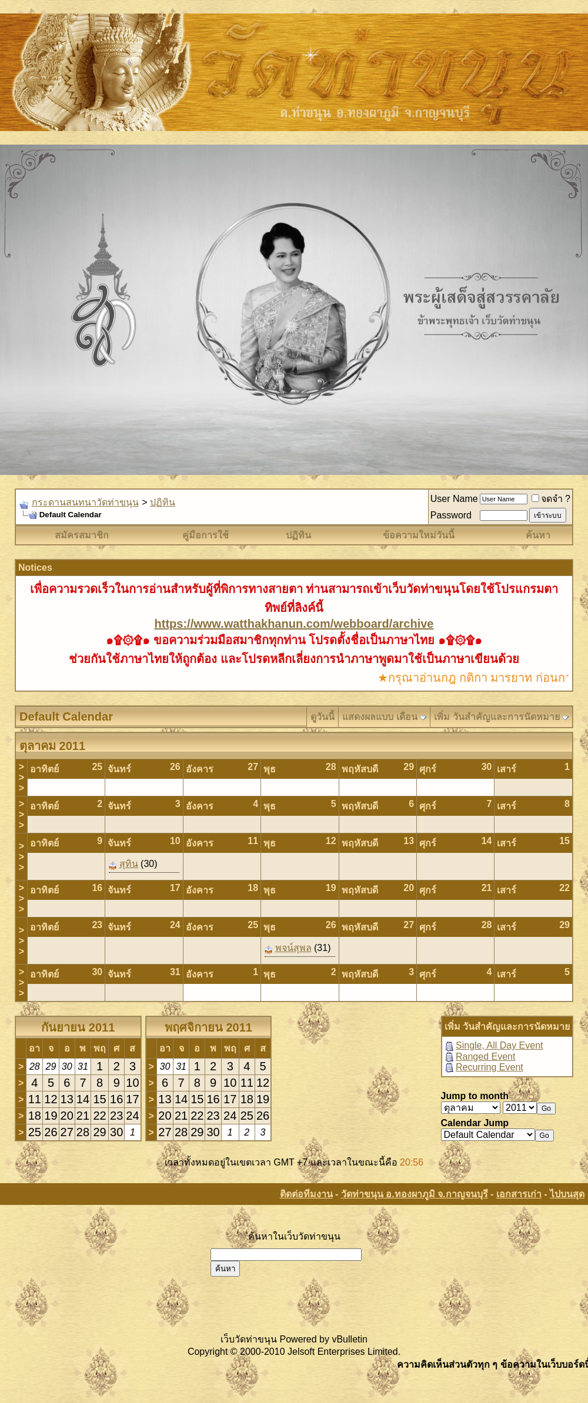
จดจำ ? (551, 499)
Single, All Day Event (499, 1045)
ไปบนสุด (567, 1194)
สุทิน (128, 864)
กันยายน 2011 (78, 1027)
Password (451, 515)
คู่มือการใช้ (205, 535)
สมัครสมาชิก (82, 535)
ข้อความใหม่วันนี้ (419, 535)
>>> (21, 777)
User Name (454, 499)
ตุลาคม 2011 (52, 745)
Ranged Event (485, 1057)
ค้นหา (538, 535)
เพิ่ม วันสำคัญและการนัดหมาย (496, 717)
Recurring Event (489, 1067)
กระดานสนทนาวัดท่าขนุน (85, 502)
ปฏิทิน (162, 502)
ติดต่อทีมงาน (306, 1194)
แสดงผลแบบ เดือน (379, 717)
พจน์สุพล (293, 948)
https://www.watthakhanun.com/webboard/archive (294, 623)
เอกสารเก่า (519, 1194)
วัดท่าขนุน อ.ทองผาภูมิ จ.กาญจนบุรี (414, 1194)
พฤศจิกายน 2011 (208, 1027)
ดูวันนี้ (322, 717)
